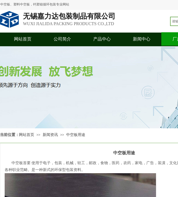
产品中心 (102, 39)
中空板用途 (75, 135)
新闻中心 (141, 39)
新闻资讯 (50, 135)
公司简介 (62, 39)
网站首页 (22, 39)
